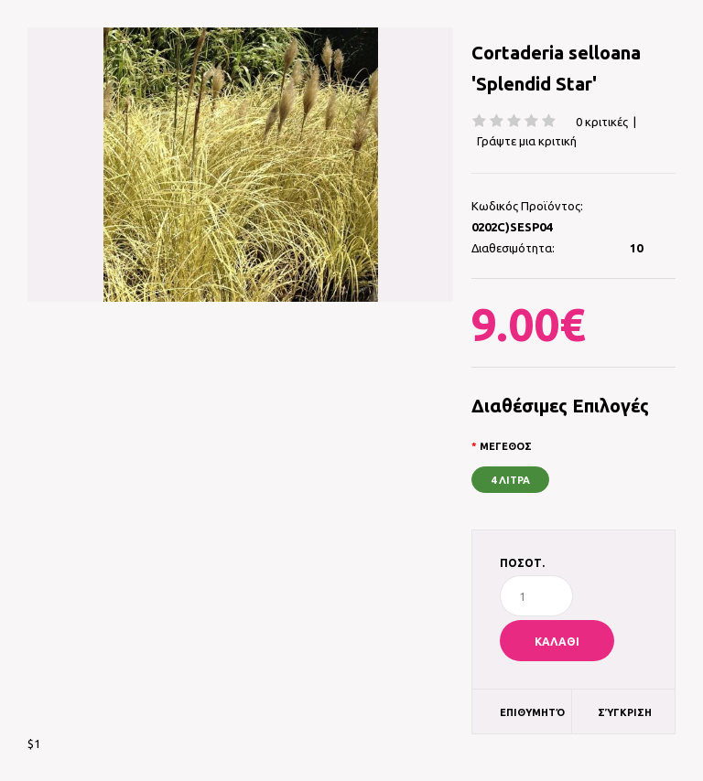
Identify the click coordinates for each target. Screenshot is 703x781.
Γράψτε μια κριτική (527, 140)
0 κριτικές (602, 121)
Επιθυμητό (532, 712)
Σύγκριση (624, 712)
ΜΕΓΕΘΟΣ (506, 446)
